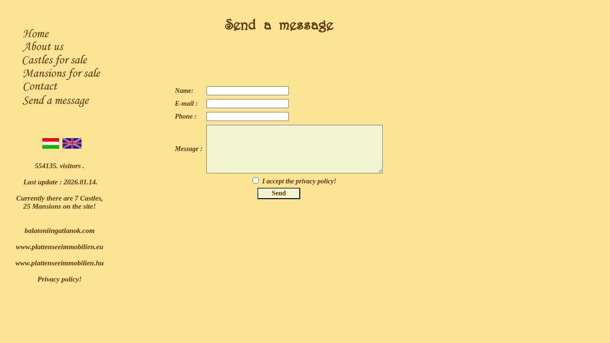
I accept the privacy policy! (299, 181)
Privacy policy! (60, 279)
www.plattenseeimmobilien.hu (59, 263)
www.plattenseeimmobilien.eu (59, 247)
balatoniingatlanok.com (59, 230)
